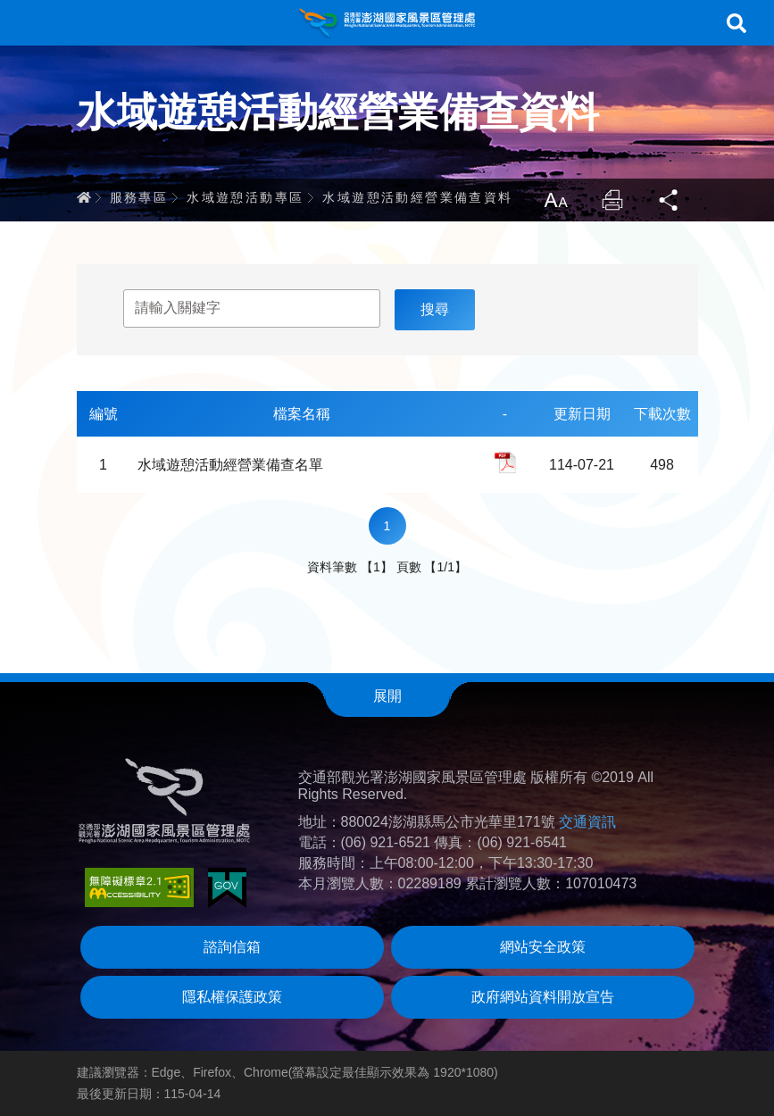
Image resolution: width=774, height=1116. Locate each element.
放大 (555, 200)
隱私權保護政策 (232, 996)
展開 (387, 696)
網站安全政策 (543, 946)
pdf (505, 462)
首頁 (84, 197)
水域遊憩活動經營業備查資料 (417, 197)
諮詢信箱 (232, 946)
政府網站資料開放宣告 (542, 996)
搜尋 (736, 23)
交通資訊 (587, 821)
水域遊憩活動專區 (245, 197)
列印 (612, 200)
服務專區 (139, 197)
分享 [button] (669, 200)
